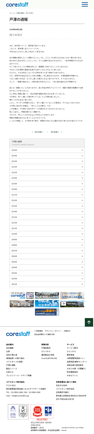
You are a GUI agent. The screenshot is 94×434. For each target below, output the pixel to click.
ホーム (11, 13)
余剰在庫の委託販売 (75, 365)
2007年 (14, 250)
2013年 (14, 217)
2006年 (14, 256)
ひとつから (45, 351)
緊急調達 (70, 354)
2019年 (14, 183)
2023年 (14, 161)
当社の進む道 (11, 354)
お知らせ (9, 372)
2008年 (14, 245)
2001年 (14, 284)
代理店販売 (46, 348)
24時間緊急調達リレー (76, 358)
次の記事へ (55, 132)
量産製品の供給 (47, 354)
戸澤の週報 (20, 13)
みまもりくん (72, 375)
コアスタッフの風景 (14, 361)
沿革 (8, 351)
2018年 (14, 189)
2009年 (14, 239)
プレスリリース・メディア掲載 (19, 375)
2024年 (14, 155)
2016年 (14, 200)
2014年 (14, 211)
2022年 (14, 167)
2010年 (14, 234)
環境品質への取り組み (15, 358)
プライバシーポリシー (53, 331)
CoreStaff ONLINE (49, 358)
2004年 (14, 267)
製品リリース (11, 368)
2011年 (14, 228)
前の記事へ (39, 132)
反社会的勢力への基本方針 (44, 334)
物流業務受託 (72, 372)
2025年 (14, 150)
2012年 (14, 222)
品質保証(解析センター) (77, 361)
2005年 (14, 262)
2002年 (14, 278)
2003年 (14, 273)
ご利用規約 (38, 331)
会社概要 (9, 348)
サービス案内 (72, 348)
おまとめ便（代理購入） (77, 368)
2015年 (14, 206)
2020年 (14, 178)
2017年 (14, 195)
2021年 (14, 172)
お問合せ (67, 331)
